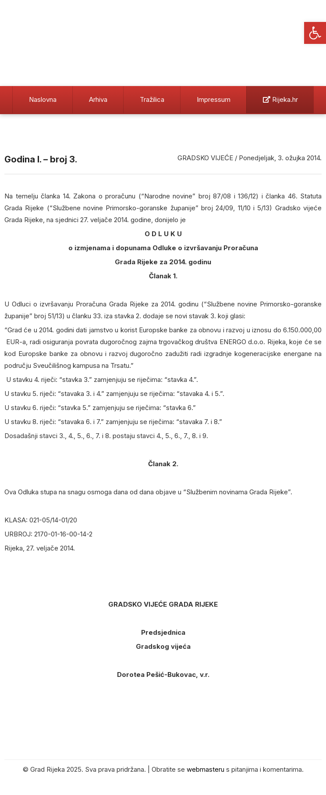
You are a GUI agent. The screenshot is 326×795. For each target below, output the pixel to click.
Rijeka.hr (280, 99)
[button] (315, 33)
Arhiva (98, 99)
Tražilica (152, 99)
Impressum (213, 99)
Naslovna (43, 99)
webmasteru (205, 769)
